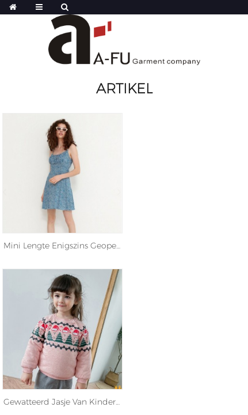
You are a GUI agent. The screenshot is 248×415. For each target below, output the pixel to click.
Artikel (124, 88)
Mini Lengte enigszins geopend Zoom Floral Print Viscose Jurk (62, 246)
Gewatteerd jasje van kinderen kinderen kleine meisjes (62, 402)
